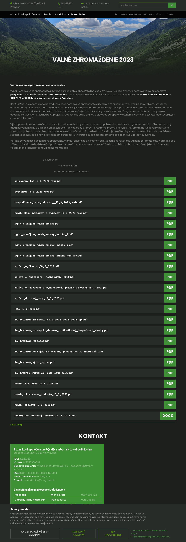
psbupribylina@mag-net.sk (95, 5)
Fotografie (135, 14)
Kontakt (170, 14)
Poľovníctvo (156, 14)
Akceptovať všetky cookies (35, 533)
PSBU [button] (123, 14)
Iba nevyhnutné (113, 533)
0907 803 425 (89, 495)
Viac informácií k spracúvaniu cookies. (150, 536)
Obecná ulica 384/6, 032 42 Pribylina (27, 5)
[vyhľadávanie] (143, 5)
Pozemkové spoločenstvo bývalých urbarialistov (48, 14)
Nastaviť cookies (78, 533)
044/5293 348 (65, 5)
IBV (144, 14)
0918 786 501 (88, 499)
